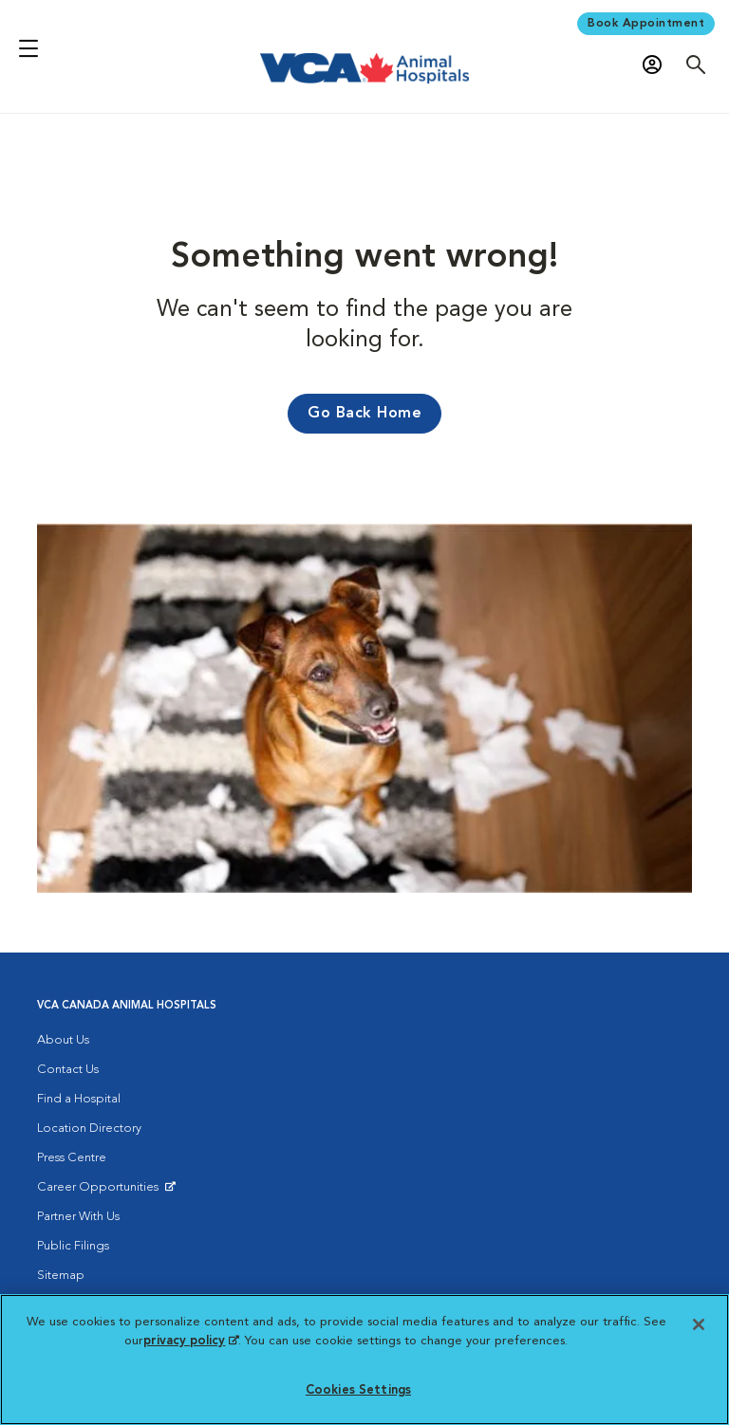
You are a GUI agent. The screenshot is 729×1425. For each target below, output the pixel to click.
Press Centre (71, 1158)
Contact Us (68, 1070)
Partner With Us (78, 1217)
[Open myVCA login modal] (657, 65)
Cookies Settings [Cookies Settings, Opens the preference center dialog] (358, 1390)
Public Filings (73, 1246)
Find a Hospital (79, 1099)
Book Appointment (646, 23)
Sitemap (60, 1275)
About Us (63, 1040)
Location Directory (89, 1128)
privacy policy (190, 1341)
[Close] (699, 1324)
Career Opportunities (101, 1191)
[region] (364, 1359)
